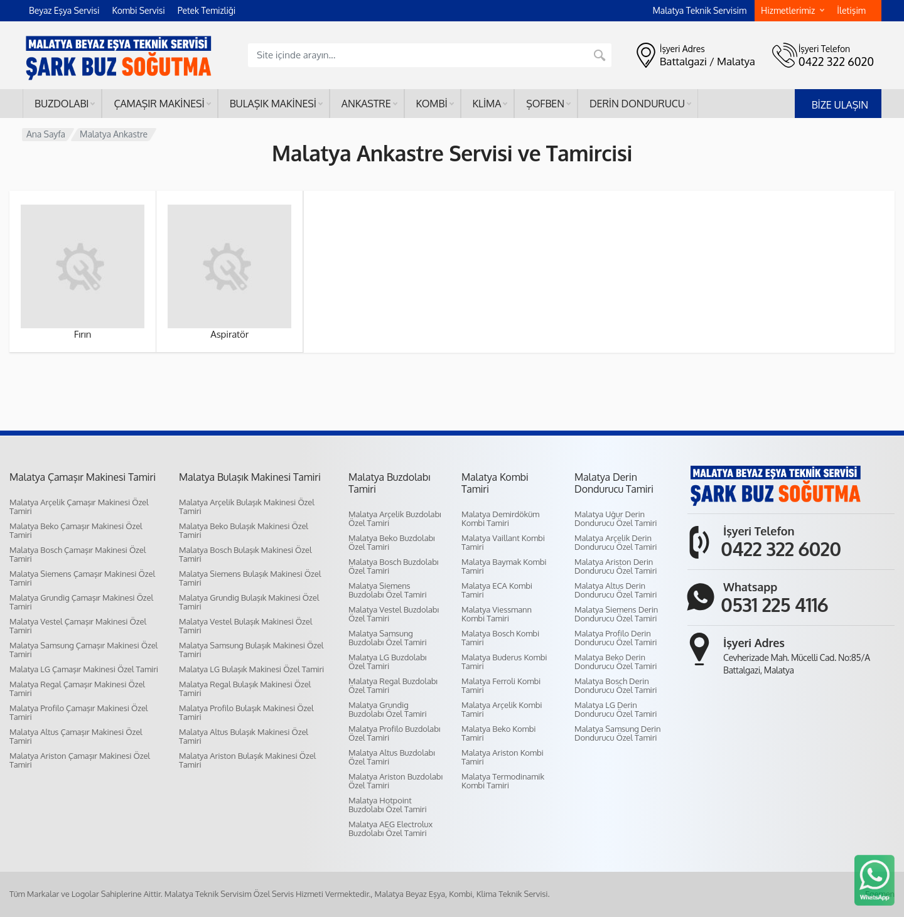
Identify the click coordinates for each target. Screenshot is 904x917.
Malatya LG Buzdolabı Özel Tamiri (387, 661)
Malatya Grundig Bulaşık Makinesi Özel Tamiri (249, 602)
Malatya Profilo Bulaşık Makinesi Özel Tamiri (246, 712)
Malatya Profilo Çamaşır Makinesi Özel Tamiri (78, 712)
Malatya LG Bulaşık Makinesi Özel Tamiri (251, 669)
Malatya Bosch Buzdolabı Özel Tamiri (393, 566)
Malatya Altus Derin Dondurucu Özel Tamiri (615, 590)
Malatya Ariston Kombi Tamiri (502, 757)
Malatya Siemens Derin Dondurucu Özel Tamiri (616, 613)
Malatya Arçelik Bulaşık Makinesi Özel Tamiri (247, 506)
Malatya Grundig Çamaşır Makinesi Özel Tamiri (81, 602)
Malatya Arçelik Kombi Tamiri (501, 709)
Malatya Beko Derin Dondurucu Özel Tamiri (615, 661)
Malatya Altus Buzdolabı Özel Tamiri (391, 757)
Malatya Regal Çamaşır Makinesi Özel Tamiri (77, 688)
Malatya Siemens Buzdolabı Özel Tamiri (387, 590)
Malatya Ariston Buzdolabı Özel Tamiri (395, 780)
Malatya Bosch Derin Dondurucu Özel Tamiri (615, 685)
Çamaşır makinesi (162, 103)
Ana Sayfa (45, 134)
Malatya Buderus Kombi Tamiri (504, 661)
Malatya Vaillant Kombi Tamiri (503, 542)
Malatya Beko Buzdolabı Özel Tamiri (391, 542)
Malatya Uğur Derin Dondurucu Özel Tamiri (615, 518)
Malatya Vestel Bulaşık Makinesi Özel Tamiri (245, 625)
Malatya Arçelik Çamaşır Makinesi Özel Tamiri (79, 506)
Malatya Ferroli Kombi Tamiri (501, 685)
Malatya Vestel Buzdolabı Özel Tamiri (393, 613)
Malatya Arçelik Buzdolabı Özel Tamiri (394, 518)
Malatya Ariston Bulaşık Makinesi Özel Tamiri (247, 760)
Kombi (435, 103)
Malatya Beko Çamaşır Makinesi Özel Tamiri (76, 530)
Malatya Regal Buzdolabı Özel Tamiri (393, 685)
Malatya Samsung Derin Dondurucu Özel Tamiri (617, 733)
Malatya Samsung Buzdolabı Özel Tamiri (387, 637)
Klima (490, 103)
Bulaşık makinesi (276, 103)
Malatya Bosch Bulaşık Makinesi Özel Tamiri (245, 554)
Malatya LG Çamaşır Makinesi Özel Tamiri (83, 669)
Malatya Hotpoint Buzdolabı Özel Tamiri (387, 804)
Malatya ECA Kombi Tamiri (496, 590)
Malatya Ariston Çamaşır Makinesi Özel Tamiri (79, 760)
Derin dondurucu (640, 103)
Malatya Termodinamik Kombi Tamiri (502, 780)
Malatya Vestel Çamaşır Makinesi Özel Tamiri (77, 625)
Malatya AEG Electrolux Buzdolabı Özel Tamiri (390, 828)
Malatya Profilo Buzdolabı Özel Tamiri (394, 733)
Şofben (548, 103)
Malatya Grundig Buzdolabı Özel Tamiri (387, 709)
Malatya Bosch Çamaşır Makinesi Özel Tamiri (77, 554)
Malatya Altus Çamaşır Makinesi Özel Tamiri (76, 736)
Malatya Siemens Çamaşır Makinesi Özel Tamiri (82, 578)
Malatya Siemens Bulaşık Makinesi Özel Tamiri (250, 578)
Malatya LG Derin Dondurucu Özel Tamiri (615, 709)
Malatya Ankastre (114, 134)
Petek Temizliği (207, 10)
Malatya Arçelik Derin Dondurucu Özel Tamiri (615, 542)
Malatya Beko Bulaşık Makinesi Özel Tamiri (243, 530)
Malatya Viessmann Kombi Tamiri (496, 613)
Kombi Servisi (138, 10)
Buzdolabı (65, 103)
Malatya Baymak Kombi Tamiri (503, 566)
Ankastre (369, 103)
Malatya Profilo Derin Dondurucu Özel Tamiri (615, 637)
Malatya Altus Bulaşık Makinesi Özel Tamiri (243, 736)
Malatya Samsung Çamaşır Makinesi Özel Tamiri (83, 649)
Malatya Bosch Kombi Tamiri (500, 637)
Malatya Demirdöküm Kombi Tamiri (500, 518)
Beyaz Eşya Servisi (64, 10)
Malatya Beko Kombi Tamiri (498, 733)
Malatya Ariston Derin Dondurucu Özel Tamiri (615, 566)
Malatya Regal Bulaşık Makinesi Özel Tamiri (245, 688)
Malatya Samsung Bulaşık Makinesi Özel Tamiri (251, 649)
